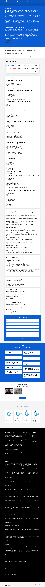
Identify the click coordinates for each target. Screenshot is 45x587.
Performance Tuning (14, 476)
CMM (21, 546)
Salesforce (22, 536)
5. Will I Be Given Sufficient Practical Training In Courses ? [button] (13, 363)
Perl (23, 508)
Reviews (26, 56)
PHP (5, 568)
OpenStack (15, 537)
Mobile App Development (9, 559)
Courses (34, 436)
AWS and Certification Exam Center (10, 536)
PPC (38, 489)
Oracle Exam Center (13, 551)
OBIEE (11, 481)
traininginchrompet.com (13, 584)
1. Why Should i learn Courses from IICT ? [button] (13, 352)
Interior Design (7, 468)
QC (9, 525)
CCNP (6, 554)
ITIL (5, 546)
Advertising (35, 468)
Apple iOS (6, 561)
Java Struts (14, 495)
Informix (37, 476)
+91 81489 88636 (21, 1)
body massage (12, 580)
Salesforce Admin (36, 536)
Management (7, 544)
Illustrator (14, 465)
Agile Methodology (29, 546)
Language (6, 540)
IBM (5, 511)
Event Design (29, 464)
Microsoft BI (15, 481)
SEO (23, 489)
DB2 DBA (27, 476)
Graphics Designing (8, 465)
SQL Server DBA (22, 476)
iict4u (25, 436)
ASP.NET (13, 500)
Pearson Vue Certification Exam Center (12, 548)
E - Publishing (23, 465)
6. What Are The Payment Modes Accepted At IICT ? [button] (31, 364)
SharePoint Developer (30, 500)
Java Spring (30, 496)
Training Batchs (8, 47)
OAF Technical (30, 473)
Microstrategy (21, 481)
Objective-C (15, 561)
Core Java (6, 495)
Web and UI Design (29, 468)
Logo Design (34, 465)
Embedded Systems (23, 507)
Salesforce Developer (28, 536)
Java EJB (6, 496)
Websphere (7, 514)
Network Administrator (16, 530)
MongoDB (6, 477)
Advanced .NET (18, 500)
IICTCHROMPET (27, 437)
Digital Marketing (33, 489)
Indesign (18, 465)
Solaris (12, 508)
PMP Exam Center (27, 551)
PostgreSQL (11, 477)
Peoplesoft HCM (8, 476)
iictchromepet (27, 439)
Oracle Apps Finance (35, 472)
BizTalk (13, 507)
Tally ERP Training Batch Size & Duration (14, 56)
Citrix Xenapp (7, 574)
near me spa (7, 580)
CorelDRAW (35, 463)
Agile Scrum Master (10, 546)
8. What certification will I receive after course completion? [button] (31, 369)
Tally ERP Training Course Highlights (13, 50)
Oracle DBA (18, 472)
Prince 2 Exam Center (25, 550)
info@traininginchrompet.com (34, 1)
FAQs (30, 56)
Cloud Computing (8, 534)
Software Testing (8, 522)
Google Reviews (8, 40)
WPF (12, 503)
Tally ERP (17, 507)
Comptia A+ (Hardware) (32, 530)
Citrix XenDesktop (13, 574)
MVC (6, 503)
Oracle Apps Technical (23, 473)
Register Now (38, 4)
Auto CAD (6, 564)
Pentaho (9, 485)
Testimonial (20, 4)
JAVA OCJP (37, 495)
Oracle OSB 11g (28, 518)
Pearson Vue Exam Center (9, 550)
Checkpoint (29, 507)
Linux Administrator (24, 530)
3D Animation (22, 463)
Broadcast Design (28, 463)
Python (9, 508)
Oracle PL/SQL (12, 472)
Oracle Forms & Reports (20, 519)
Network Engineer (8, 530)
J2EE (10, 495)
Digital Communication (16, 464)
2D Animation (16, 463)
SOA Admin (13, 518)
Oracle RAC (23, 472)
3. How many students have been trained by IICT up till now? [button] (13, 357)
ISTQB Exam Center (17, 550)
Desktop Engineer (20, 529)
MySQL (8, 570)
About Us (10, 4)
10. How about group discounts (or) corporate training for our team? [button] (31, 375)
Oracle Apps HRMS (9, 473)
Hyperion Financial (12, 519)
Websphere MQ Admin (13, 514)
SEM (25, 489)
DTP (39, 468)
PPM (19, 546)
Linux (6, 508)
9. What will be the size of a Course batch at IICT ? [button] (13, 372)
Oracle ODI (27, 519)
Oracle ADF (33, 518)
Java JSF (14, 496)
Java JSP (25, 496)
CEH (33, 507)
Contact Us (29, 4)
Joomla (19, 489)
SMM (28, 489)
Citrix (6, 572)
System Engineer (35, 529)
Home (6, 4)
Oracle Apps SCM (16, 473)
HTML (6, 489)
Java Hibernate (19, 495)
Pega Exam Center (20, 551)
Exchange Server (16, 503)
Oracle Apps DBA (29, 472)
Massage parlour (18, 580)
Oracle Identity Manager (20, 518)
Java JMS (10, 496)
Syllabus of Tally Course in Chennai (21, 47)
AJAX (38, 507)
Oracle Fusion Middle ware (9, 516)
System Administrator (27, 529)
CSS (8, 489)
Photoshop (7, 463)
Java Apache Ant (35, 496)
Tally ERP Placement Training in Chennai (13, 53)
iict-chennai (26, 434)
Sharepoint (24, 500)
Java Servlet (25, 495)
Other (6, 505)
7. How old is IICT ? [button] (13, 367)
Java (5, 493)
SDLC (24, 546)
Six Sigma (35, 546)
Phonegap (20, 561)
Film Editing (34, 464)
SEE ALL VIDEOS (22, 397)
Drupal (16, 489)
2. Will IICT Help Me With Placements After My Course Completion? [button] (31, 352)
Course (14, 4)
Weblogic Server (8, 518)
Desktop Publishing (8, 464)
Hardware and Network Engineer (10, 529)
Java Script (12, 489)
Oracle (6, 470)
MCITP (6, 557)
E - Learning (29, 465)
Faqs (25, 4)
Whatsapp (26, 442)
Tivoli (19, 514)
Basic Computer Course (15, 468)
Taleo (35, 473)
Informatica (7, 481)
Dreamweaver (23, 464)
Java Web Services (31, 495)
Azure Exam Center (33, 550)
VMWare (7, 537)
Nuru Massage (23, 580)
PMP (16, 546)
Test (5, 578)
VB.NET (9, 500)
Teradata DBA (32, 476)
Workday (11, 537)
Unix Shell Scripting (18, 508)
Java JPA (18, 496)
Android (24, 561)
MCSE (36, 507)
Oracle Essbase (33, 519)
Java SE (21, 496)
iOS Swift (11, 561)
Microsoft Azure (21, 537)
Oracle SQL (7, 472)
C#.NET (6, 500)
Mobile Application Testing (15, 525)
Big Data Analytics (27, 481)
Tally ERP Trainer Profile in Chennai (31, 50)
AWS (18, 536)
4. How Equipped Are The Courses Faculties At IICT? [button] (31, 358)
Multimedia (7, 461)
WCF (9, 503)
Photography (22, 468)
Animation (11, 463)
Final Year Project (8, 507)
